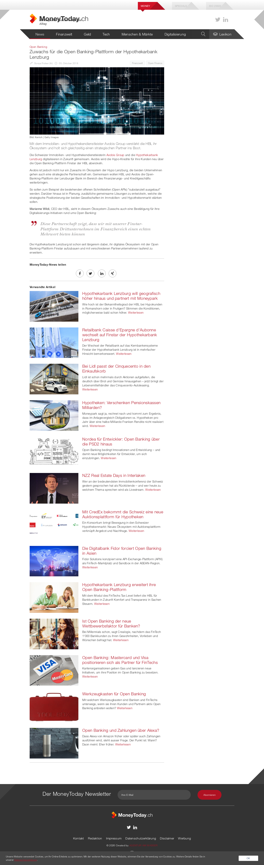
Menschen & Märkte (137, 34)
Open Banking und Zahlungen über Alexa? (120, 730)
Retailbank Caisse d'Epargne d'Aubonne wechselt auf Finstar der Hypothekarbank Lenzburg (119, 334)
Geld (87, 34)
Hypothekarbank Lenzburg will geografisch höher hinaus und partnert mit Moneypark (121, 296)
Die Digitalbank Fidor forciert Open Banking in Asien (121, 551)
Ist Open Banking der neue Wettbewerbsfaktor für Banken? (111, 623)
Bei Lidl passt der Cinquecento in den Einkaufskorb (116, 369)
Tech (106, 34)
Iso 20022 (215, 5)
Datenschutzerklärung (140, 838)
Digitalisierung (175, 34)
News (39, 34)
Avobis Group (115, 155)
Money (145, 5)
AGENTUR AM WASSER (143, 845)
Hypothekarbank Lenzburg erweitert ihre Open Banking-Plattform (119, 587)
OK (248, 858)
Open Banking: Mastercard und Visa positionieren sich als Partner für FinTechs (120, 660)
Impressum (114, 838)
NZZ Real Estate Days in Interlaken (113, 475)
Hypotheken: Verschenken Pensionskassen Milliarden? (121, 405)
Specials (181, 5)
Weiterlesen (136, 312)
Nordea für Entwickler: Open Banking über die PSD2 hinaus (121, 441)
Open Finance (155, 63)
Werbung (184, 838)
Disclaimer (167, 838)
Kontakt (78, 838)
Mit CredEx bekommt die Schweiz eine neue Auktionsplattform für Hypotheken (122, 514)
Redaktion (95, 838)
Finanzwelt (64, 34)
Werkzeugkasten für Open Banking (114, 693)
